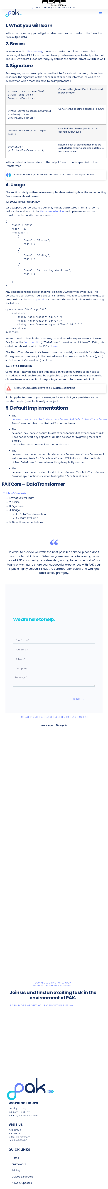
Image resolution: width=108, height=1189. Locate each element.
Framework (19, 1164)
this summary (34, 51)
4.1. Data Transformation (31, 514)
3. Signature (16, 506)
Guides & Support (22, 1176)
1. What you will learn (21, 498)
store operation (37, 299)
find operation (32, 342)
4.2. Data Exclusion (27, 518)
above (54, 346)
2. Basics (14, 502)
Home (15, 1158)
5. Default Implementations (26, 522)
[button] (100, 13)
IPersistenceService (52, 211)
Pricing (16, 1170)
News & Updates (22, 1183)
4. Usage (14, 510)
